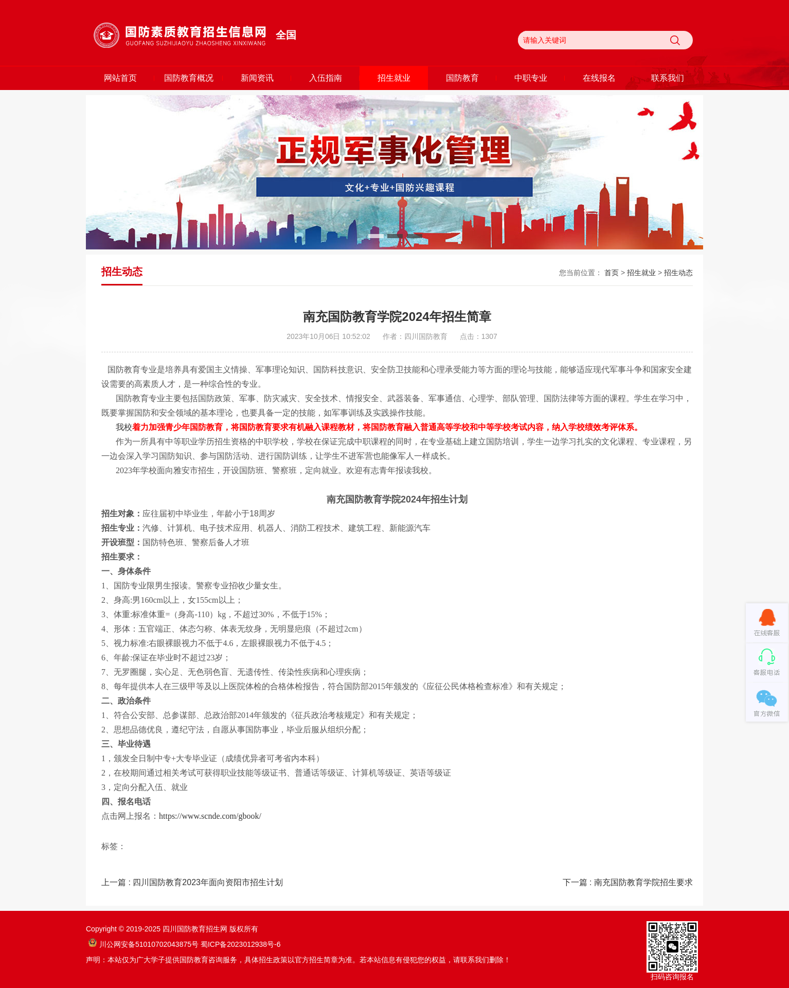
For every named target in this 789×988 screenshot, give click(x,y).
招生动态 (678, 272)
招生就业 (394, 78)
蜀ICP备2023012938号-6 (241, 944)
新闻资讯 (257, 78)
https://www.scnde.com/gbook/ (210, 816)
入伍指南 (325, 78)
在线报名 (599, 78)
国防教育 (462, 78)
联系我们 (667, 78)
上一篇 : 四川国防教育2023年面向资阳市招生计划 (192, 882)
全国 (286, 35)
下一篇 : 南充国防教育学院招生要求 (628, 882)
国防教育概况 (188, 78)
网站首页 (120, 78)
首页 (611, 272)
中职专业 (530, 78)
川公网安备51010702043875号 (143, 944)
